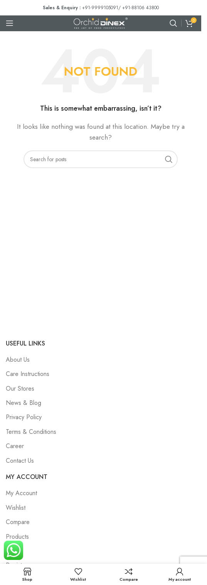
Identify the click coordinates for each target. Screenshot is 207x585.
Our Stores (20, 388)
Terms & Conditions (31, 431)
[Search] (173, 23)
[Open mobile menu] (9, 23)
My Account (21, 493)
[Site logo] (101, 22)
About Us (18, 359)
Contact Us (20, 460)
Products (17, 536)
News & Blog (23, 402)
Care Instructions (27, 373)
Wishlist (15, 507)
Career (15, 446)
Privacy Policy (24, 417)
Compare (18, 522)
